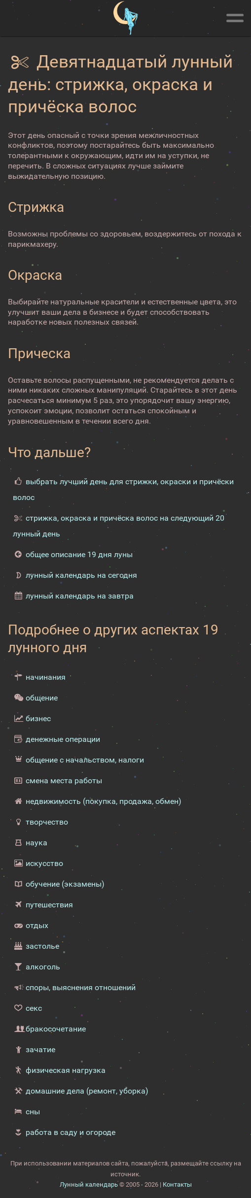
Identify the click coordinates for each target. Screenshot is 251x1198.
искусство (44, 863)
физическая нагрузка (66, 1070)
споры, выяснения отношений (81, 987)
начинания (46, 677)
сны (33, 1111)
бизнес (38, 718)
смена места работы (64, 780)
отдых (37, 925)
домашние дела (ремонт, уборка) (87, 1091)
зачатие (40, 1049)
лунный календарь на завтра (80, 595)
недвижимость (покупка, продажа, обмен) (103, 801)
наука (36, 842)
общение (42, 697)
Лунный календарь (89, 1184)
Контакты (177, 1184)
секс (34, 1008)
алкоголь (43, 966)
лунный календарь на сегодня (81, 575)
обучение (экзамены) (65, 884)
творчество (47, 822)
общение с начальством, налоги (85, 760)
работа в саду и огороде (70, 1132)
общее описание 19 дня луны (79, 554)
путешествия (49, 904)
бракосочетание (56, 1028)
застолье (42, 946)
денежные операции (63, 739)
